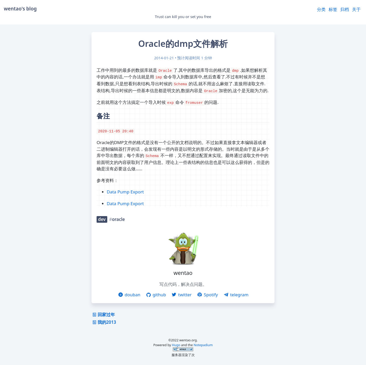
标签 (333, 9)
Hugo (176, 345)
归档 (344, 9)
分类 (321, 9)
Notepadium (203, 345)
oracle (118, 219)
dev (102, 219)
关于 (356, 9)
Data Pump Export (125, 192)
